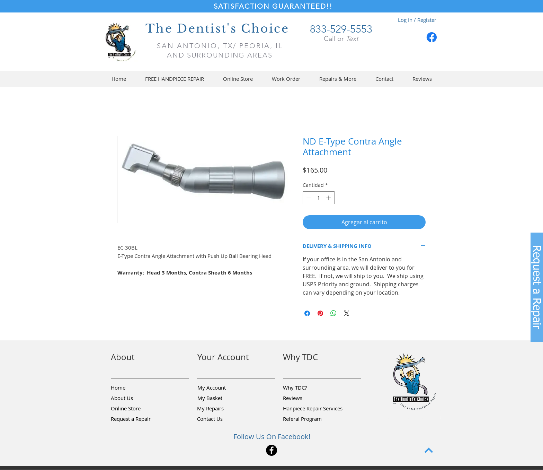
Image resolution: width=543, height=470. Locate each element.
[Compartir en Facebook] (307, 313)
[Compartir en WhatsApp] (333, 313)
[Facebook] (431, 37)
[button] (237, 79)
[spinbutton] (318, 198)
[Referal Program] (313, 419)
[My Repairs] (221, 408)
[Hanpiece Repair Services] (313, 408)
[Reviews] (307, 398)
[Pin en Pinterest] (320, 313)
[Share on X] (346, 313)
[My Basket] (222, 398)
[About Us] (135, 398)
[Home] (135, 388)
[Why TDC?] (307, 388)
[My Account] (222, 388)
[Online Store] (135, 408)
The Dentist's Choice (217, 28)
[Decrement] (308, 198)
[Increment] (329, 198)
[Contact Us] (221, 419)
